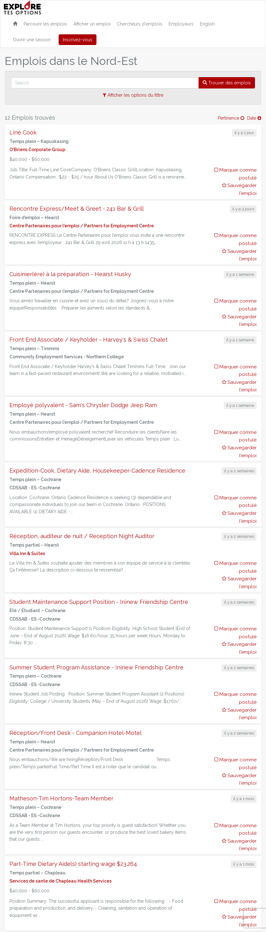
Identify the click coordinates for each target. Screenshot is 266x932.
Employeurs (181, 23)
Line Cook (23, 132)
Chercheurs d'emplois (139, 23)
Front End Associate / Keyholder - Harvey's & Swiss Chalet (88, 339)
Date (254, 118)
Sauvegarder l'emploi (239, 189)
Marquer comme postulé (235, 174)
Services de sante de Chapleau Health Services (60, 881)
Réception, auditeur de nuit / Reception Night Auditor (81, 536)
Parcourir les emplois (45, 23)
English (207, 23)
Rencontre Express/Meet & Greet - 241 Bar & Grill (76, 208)
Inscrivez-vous (77, 39)
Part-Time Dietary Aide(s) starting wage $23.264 (73, 864)
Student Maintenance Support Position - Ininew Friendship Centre (98, 602)
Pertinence (231, 118)
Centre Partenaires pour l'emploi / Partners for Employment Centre (81, 225)
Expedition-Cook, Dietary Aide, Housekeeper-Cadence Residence (97, 470)
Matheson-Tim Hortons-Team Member (61, 798)
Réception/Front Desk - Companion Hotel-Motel (75, 733)
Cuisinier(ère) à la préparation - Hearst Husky (70, 274)
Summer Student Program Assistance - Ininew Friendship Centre (96, 667)
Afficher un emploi (92, 23)
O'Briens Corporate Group (37, 149)
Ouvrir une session (32, 39)
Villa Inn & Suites (27, 553)
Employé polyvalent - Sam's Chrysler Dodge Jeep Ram (83, 405)
